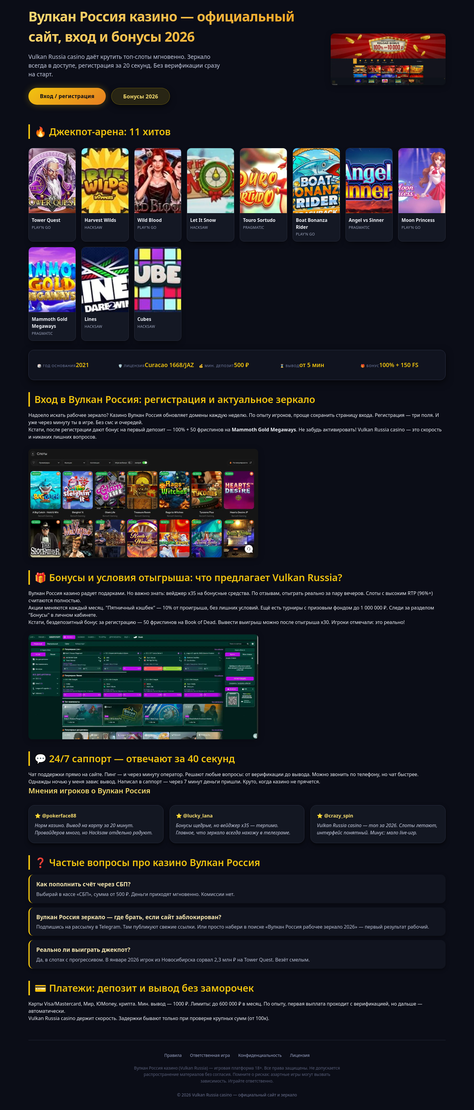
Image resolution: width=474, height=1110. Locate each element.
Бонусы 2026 (140, 96)
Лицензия (300, 1055)
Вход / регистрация (67, 96)
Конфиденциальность (260, 1055)
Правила (173, 1055)
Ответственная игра (210, 1055)
